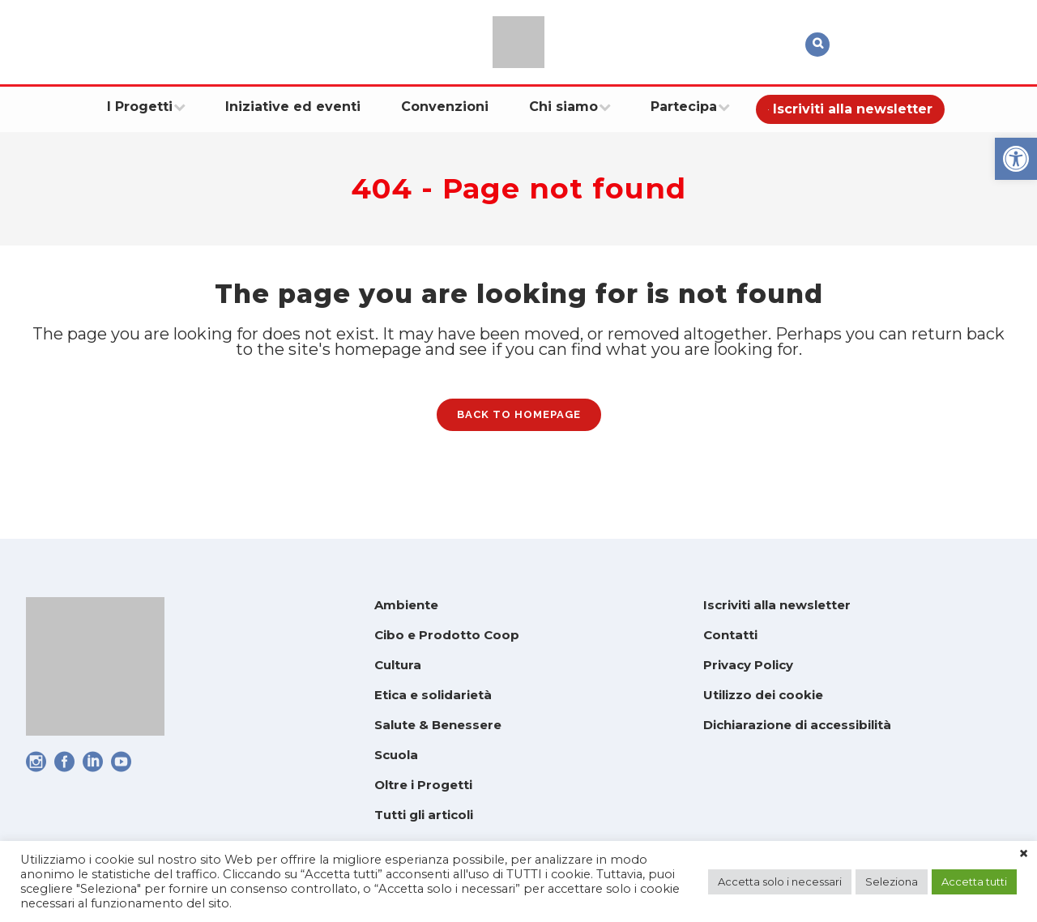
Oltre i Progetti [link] (423, 784)
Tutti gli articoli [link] (423, 814)
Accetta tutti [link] (974, 881)
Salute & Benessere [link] (437, 724)
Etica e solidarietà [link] (433, 694)
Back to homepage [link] (519, 426)
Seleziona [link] (891, 881)
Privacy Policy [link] (748, 664)
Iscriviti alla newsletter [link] (777, 605)
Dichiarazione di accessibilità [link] (797, 724)
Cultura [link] (397, 664)
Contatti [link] (730, 634)
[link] (1016, 159)
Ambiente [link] (406, 605)
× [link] (1023, 854)
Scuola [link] (396, 754)
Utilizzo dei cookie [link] (763, 694)
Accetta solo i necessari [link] (780, 881)
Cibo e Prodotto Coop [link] (446, 634)
